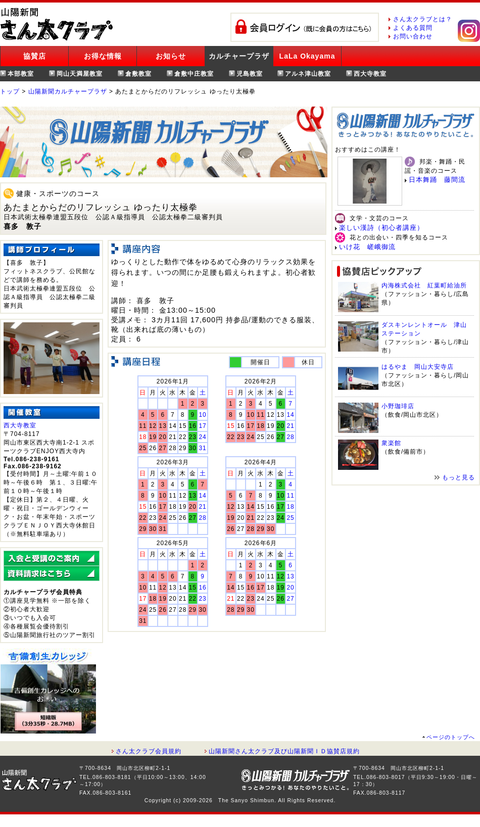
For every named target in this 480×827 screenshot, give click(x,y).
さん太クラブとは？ (422, 19)
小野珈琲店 (397, 406)
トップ (10, 91)
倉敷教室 (138, 73)
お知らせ (171, 56)
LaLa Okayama (307, 56)
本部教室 (21, 73)
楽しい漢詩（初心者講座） (381, 227)
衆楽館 (391, 443)
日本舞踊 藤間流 (437, 179)
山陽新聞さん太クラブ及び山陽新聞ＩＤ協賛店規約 (284, 751)
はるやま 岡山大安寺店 (417, 366)
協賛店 (34, 56)
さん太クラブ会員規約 (148, 751)
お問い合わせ (413, 36)
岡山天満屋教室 (80, 73)
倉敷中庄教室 (194, 73)
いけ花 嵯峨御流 (367, 247)
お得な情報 (103, 56)
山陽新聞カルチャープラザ (67, 91)
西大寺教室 (370, 73)
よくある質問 (413, 27)
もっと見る (458, 477)
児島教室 (249, 73)
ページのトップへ (450, 737)
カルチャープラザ (239, 56)
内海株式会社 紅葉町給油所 (424, 285)
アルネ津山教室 (308, 73)
